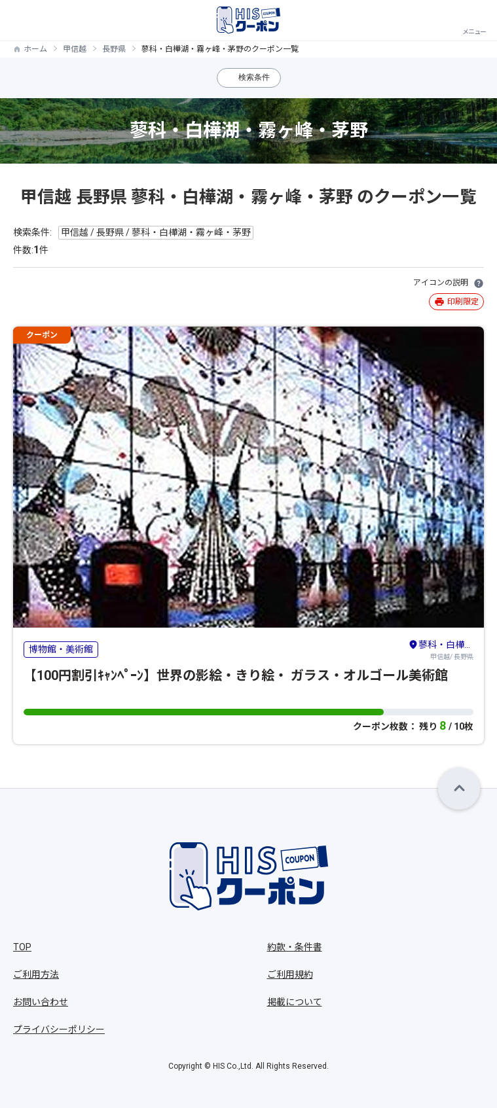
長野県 (114, 49)
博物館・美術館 (61, 649)
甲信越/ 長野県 (440, 649)
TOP (22, 947)
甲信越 (74, 49)
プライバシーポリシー (59, 1029)
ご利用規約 (290, 974)
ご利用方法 (36, 974)
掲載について (294, 1002)
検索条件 (254, 77)
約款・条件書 (294, 947)
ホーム (35, 49)
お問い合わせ (40, 1002)
